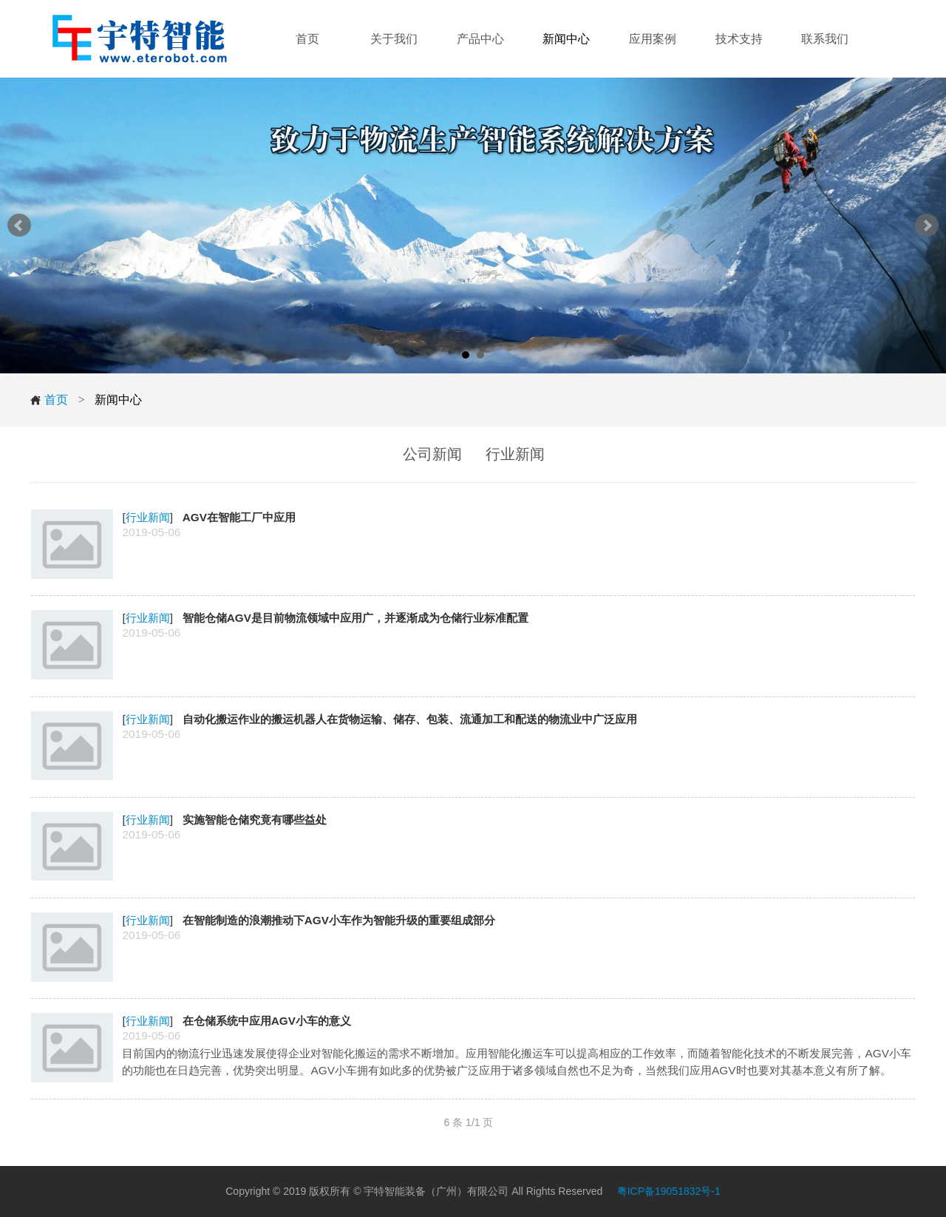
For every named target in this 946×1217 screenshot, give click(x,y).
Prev (19, 225)
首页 (49, 400)
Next (927, 225)
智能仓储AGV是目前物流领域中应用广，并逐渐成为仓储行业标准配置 (355, 617)
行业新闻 (148, 517)
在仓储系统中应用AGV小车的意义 (267, 1020)
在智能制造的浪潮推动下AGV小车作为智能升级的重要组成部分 (339, 920)
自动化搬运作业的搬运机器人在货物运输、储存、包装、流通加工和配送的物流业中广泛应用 (410, 719)
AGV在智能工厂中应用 (239, 517)
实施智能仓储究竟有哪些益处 (255, 819)
